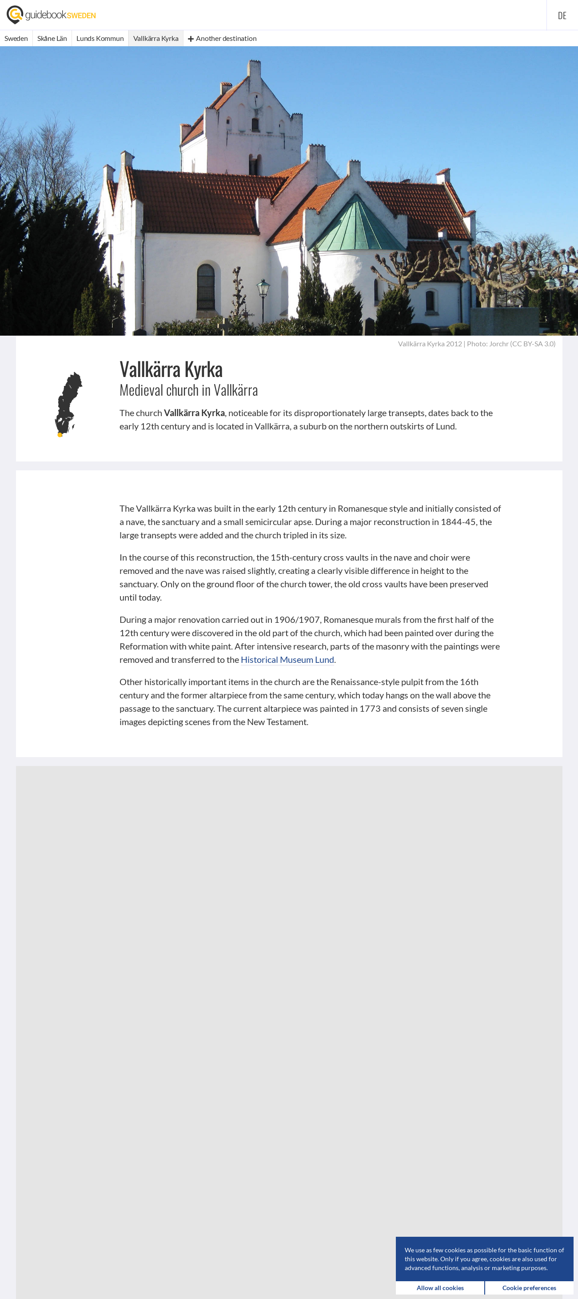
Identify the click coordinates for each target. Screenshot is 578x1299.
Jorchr (499, 343)
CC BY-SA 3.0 (533, 343)
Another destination (222, 38)
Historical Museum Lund (287, 659)
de (562, 15)
